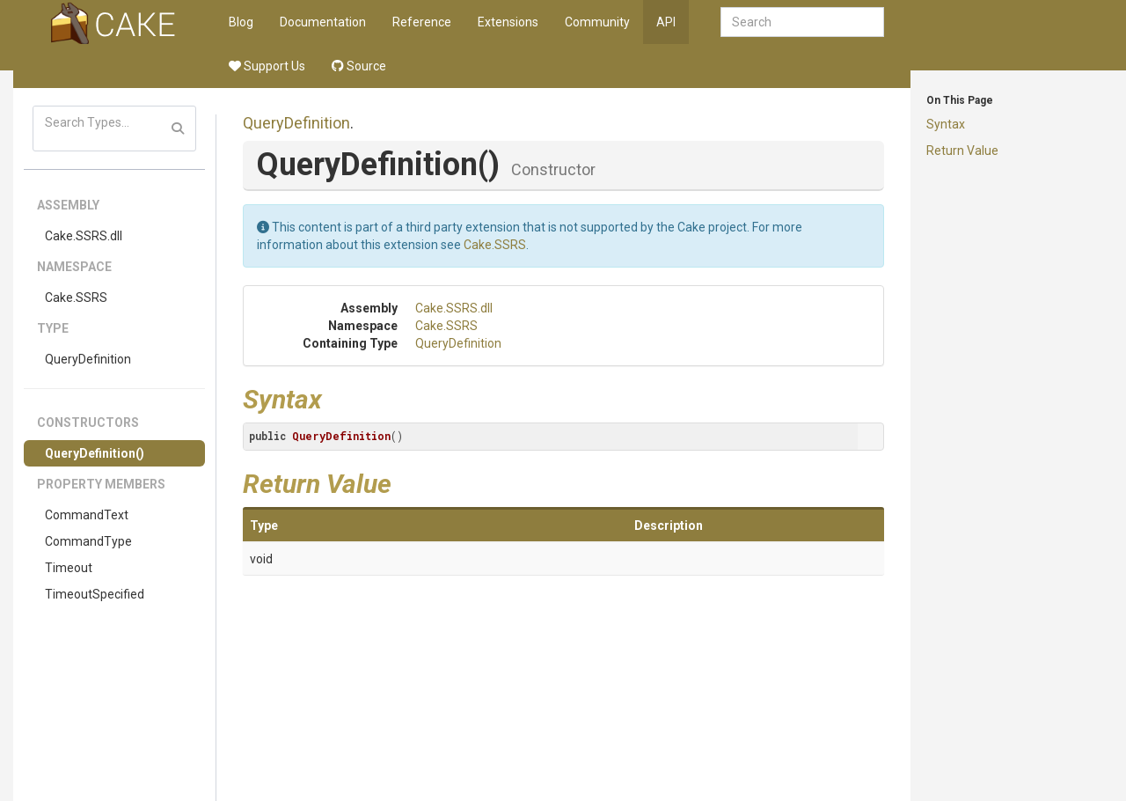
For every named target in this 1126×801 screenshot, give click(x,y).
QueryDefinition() (94, 453)
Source (359, 66)
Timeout (68, 568)
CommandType (88, 541)
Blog (241, 22)
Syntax (945, 124)
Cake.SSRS (76, 297)
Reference (421, 22)
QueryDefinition (88, 359)
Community (597, 22)
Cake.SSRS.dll (83, 236)
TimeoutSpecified (94, 594)
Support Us (267, 66)
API (666, 22)
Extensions (508, 22)
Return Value (962, 150)
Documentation (323, 22)
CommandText (86, 515)
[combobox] (802, 22)
